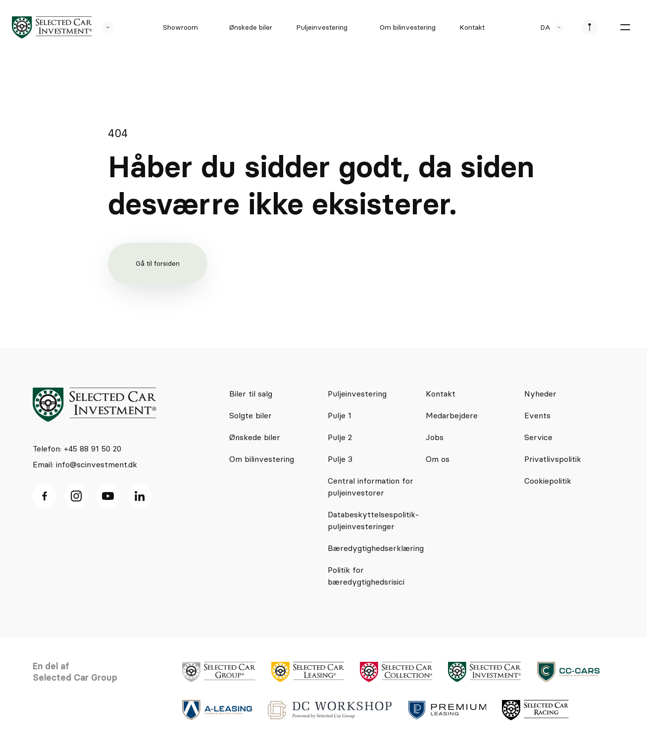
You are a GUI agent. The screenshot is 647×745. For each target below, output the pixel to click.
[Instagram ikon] (76, 496)
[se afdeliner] (589, 27)
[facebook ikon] (44, 496)
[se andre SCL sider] (103, 27)
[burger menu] (625, 27)
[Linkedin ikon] (139, 496)
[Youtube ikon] (108, 496)
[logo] (52, 27)
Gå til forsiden (158, 263)
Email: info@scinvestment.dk (85, 464)
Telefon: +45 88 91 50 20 (77, 448)
